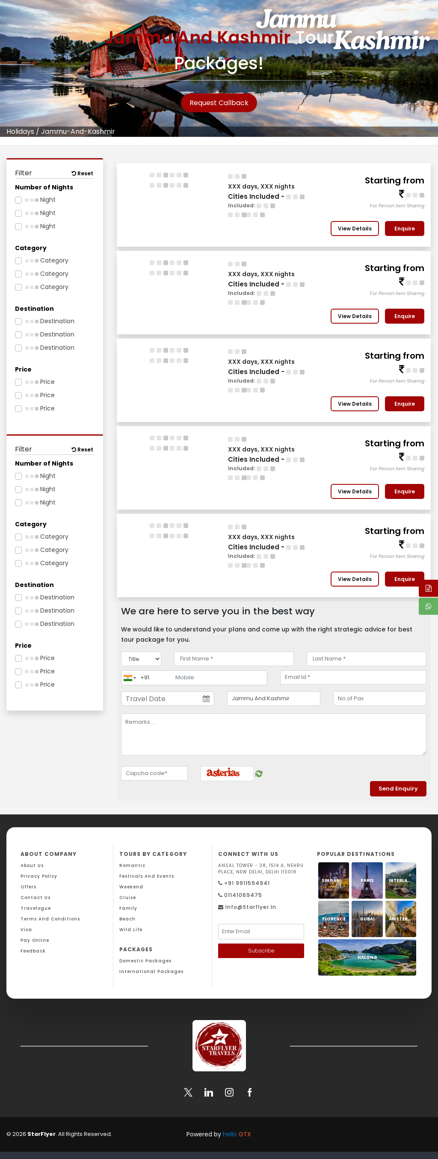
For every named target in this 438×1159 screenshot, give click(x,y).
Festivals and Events (146, 876)
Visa (26, 929)
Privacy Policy (39, 876)
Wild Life (130, 929)
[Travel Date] (167, 698)
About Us (32, 865)
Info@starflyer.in (247, 907)
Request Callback (219, 103)
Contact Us (35, 897)
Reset (82, 173)
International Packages (151, 971)
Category (46, 260)
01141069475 (240, 895)
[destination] (273, 698)
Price (40, 381)
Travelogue (36, 908)
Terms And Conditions (50, 919)
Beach (127, 919)
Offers (28, 887)
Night (40, 199)
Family (128, 908)
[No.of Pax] (379, 698)
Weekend (131, 887)
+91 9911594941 (244, 883)
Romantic (132, 865)
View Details (355, 228)
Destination (49, 321)
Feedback (33, 951)
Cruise (127, 897)
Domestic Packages (145, 961)
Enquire (404, 228)
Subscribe (261, 950)
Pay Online (35, 940)
